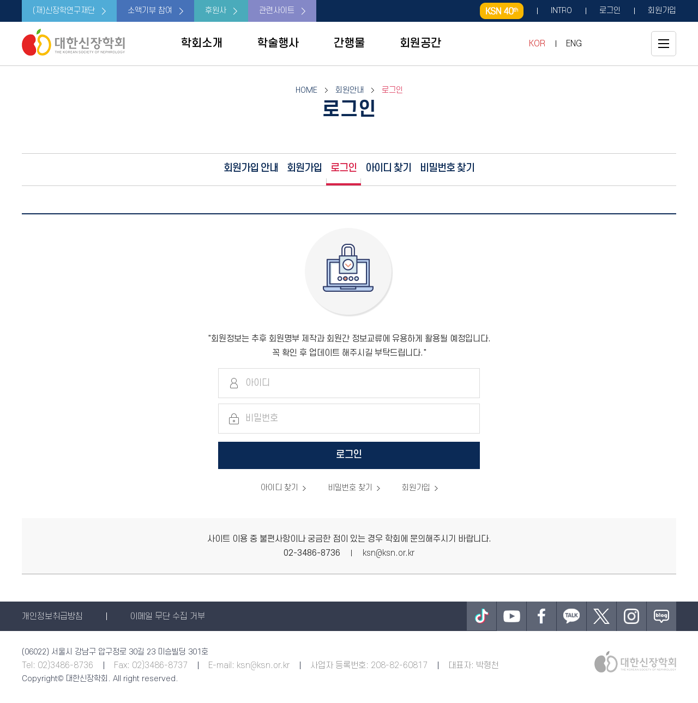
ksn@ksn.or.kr (388, 553)
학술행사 (278, 43)
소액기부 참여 (150, 10)
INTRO (561, 11)
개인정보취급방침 (52, 616)
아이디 (257, 383)
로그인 (610, 11)
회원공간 (420, 43)
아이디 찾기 (388, 168)
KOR (537, 44)
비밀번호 (261, 418)
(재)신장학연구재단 (64, 10)
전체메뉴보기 (663, 43)
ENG (574, 44)
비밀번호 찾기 (447, 168)
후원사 (215, 10)
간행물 (349, 43)
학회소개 (201, 43)
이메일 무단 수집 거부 (167, 616)
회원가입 (662, 11)
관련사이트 (276, 10)
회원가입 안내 (251, 168)
